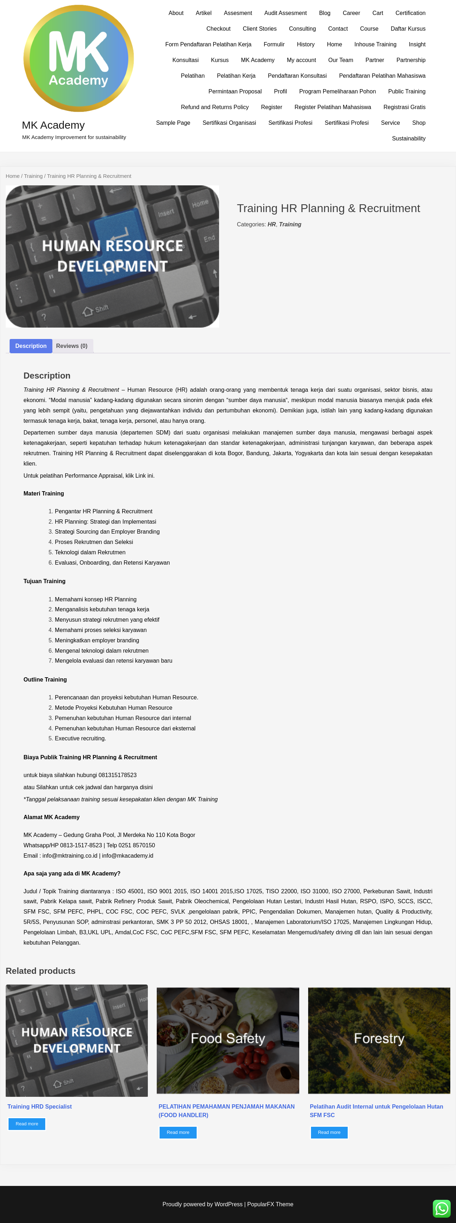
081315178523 (118, 775)
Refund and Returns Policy (215, 107)
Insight (417, 44)
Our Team (340, 60)
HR (272, 224)
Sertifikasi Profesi (290, 123)
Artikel (204, 13)
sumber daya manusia (257, 400)
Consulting (302, 29)
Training (33, 176)
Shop (418, 123)
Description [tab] (31, 346)
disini (146, 787)
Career (351, 13)
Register (272, 107)
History (306, 44)
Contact (338, 29)
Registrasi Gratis (404, 107)
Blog (325, 13)
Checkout (219, 29)
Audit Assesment (285, 13)
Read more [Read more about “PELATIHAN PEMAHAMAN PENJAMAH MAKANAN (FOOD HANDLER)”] (178, 1132)
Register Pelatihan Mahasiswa (333, 107)
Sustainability (408, 138)
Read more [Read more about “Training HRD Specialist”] (27, 1123)
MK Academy (53, 125)
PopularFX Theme (270, 1204)
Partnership (411, 60)
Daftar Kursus (408, 29)
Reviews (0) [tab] (71, 346)
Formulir (274, 44)
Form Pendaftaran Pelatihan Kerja (208, 44)
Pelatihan (193, 76)
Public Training (407, 91)
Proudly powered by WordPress (203, 1204)
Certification (410, 13)
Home (334, 44)
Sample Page (173, 123)
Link (140, 476)
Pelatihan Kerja (236, 76)
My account (301, 60)
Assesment (238, 13)
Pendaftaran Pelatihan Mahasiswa (382, 76)
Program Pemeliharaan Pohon (337, 91)
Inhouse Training (375, 44)
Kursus (220, 60)
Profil (280, 91)
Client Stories (260, 29)
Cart (378, 13)
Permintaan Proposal (234, 91)
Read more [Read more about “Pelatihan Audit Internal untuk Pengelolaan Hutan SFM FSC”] (329, 1132)
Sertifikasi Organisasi (229, 123)
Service (390, 123)
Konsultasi (185, 60)
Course (369, 29)
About (176, 13)
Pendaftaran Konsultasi (297, 76)
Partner (375, 60)
